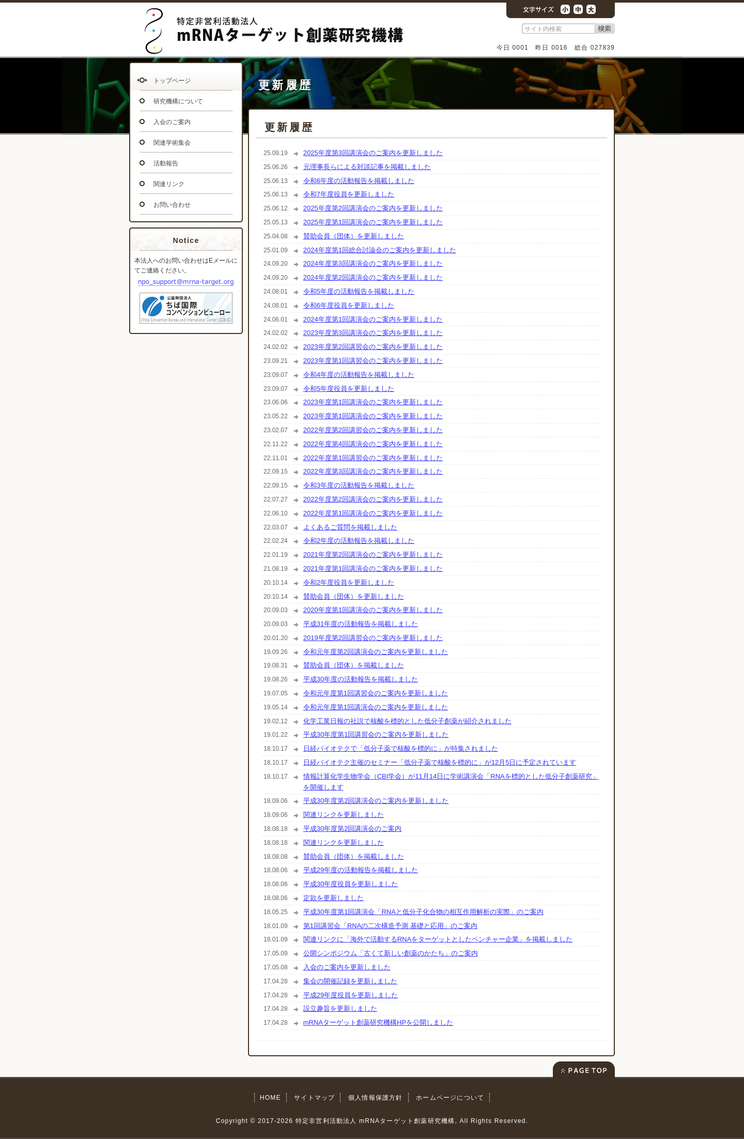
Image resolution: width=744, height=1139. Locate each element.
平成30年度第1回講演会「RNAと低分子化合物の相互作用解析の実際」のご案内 (423, 912)
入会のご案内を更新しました (347, 967)
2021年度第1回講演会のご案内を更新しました (373, 568)
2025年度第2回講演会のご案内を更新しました (373, 208)
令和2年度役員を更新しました (348, 582)
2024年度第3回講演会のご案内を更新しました (373, 263)
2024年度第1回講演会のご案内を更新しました (373, 319)
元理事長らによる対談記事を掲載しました (367, 167)
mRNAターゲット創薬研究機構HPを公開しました (378, 1022)
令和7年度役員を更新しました (348, 194)
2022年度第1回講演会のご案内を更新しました (373, 513)
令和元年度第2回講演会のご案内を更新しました (375, 652)
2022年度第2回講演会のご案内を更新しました (373, 499)
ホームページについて (450, 1097)
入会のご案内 (172, 122)
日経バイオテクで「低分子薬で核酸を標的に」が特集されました (400, 748)
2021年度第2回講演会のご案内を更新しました (373, 554)
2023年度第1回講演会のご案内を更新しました (373, 402)
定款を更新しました (333, 898)
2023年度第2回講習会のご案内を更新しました (373, 347)
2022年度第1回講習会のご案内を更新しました (373, 458)
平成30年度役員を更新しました (350, 884)
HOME (270, 1097)
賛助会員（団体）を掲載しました (353, 665)
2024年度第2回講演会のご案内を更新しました (373, 277)
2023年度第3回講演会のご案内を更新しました (373, 333)
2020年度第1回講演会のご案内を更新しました (373, 610)
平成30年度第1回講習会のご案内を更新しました (376, 734)
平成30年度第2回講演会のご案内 (352, 828)
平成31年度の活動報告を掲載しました (360, 624)
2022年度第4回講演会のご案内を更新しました (373, 444)
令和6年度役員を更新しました (348, 305)
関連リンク (168, 184)
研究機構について (178, 101)
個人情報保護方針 (375, 1097)
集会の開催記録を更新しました (350, 981)
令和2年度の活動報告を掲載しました (358, 540)
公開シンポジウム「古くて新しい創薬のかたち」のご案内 (390, 953)
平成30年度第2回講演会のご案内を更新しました (376, 800)
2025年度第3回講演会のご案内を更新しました (373, 153)
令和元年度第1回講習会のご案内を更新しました (375, 693)
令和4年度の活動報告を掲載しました (358, 374)
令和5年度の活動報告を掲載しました (358, 291)
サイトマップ (314, 1097)
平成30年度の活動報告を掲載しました (360, 679)
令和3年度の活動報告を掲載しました (358, 485)
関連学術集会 (172, 142)
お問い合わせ (172, 204)
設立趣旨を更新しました (340, 1008)
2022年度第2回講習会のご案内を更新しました (373, 430)
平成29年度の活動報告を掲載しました (360, 870)
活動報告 (165, 163)
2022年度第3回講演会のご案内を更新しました (373, 471)
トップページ (172, 80)
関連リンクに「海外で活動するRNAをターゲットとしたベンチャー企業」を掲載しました (437, 939)
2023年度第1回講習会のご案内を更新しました (373, 361)
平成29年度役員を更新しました (350, 995)
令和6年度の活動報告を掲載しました (358, 181)
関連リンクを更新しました (343, 814)
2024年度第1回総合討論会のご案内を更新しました (379, 250)
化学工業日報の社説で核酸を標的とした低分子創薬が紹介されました (407, 721)
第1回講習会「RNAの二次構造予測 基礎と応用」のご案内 (390, 926)
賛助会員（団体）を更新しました (353, 236)
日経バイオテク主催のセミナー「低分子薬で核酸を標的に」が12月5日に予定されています (440, 762)
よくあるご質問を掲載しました (350, 527)
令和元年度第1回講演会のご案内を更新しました (375, 707)
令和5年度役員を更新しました (348, 388)
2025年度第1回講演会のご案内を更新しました (373, 222)
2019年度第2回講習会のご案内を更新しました (373, 638)
